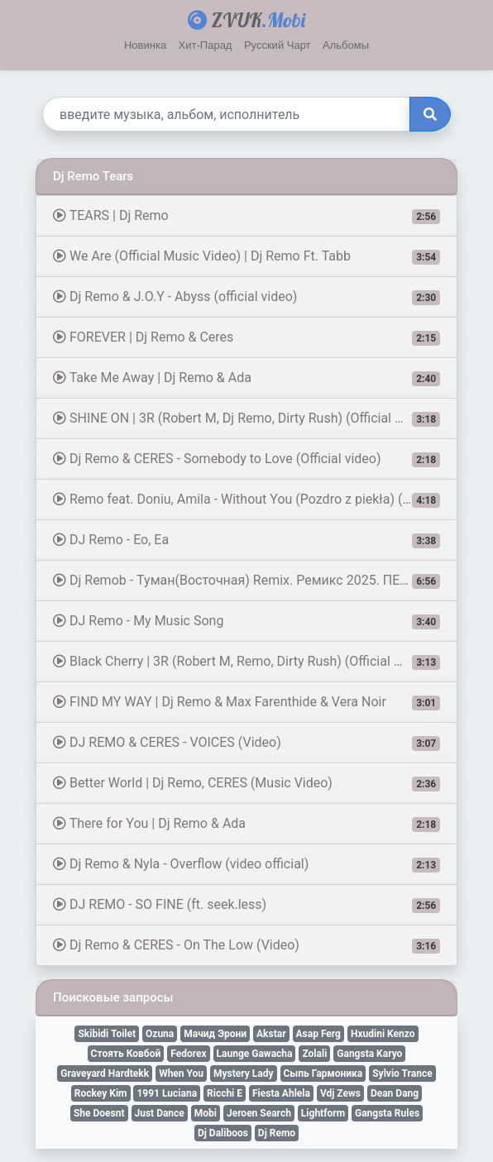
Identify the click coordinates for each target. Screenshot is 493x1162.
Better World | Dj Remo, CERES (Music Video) (246, 783)
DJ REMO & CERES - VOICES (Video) (246, 742)
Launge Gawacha (255, 1053)
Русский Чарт (277, 45)
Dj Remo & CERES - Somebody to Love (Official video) (246, 459)
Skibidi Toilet (107, 1034)
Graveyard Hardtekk (104, 1073)
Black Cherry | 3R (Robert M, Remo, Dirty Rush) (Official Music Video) (255, 661)
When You (181, 1073)
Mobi (205, 1113)
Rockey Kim (100, 1093)
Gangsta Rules (387, 1113)
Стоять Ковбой (126, 1053)
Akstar (271, 1034)
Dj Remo (276, 1133)
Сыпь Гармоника (323, 1073)
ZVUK (246, 19)
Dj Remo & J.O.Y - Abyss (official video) (246, 297)
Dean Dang (395, 1093)
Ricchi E (224, 1093)
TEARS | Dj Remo (246, 216)
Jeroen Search (259, 1113)
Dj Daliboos (223, 1133)
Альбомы (346, 45)
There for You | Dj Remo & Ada (246, 823)
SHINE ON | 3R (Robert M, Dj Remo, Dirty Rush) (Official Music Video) (255, 418)
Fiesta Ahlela (281, 1093)
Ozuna (160, 1034)
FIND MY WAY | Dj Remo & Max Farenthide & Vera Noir (246, 702)
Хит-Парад (205, 45)
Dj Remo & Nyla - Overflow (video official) (246, 864)
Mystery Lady (243, 1073)
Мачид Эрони (215, 1034)
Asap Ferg (318, 1034)
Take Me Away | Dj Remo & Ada (246, 378)
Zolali (314, 1053)
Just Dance (159, 1113)
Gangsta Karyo (369, 1053)
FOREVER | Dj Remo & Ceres (246, 337)
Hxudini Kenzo (383, 1034)
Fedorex (188, 1053)
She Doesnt (99, 1113)
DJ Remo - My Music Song (246, 621)
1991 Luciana (166, 1093)
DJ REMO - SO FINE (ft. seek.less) (246, 905)
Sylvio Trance (402, 1073)
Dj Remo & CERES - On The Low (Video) (246, 945)
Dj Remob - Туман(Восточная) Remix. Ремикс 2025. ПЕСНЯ (246, 580)
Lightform (323, 1113)
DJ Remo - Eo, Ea (246, 540)
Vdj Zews (340, 1093)
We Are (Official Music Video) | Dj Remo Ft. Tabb (246, 256)
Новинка (145, 45)
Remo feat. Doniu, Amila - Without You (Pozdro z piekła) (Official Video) (255, 499)
